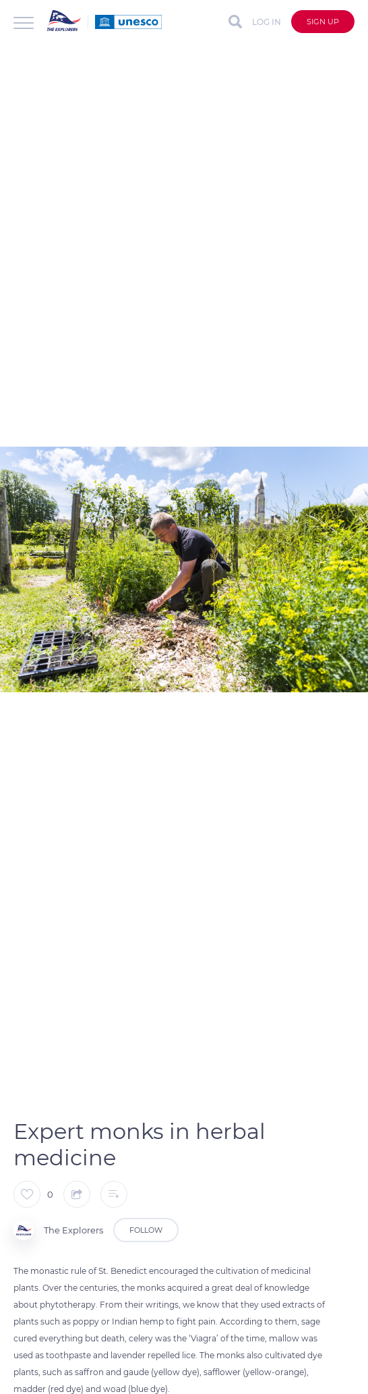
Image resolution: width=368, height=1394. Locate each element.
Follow (145, 1230)
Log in (266, 22)
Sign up (323, 21)
